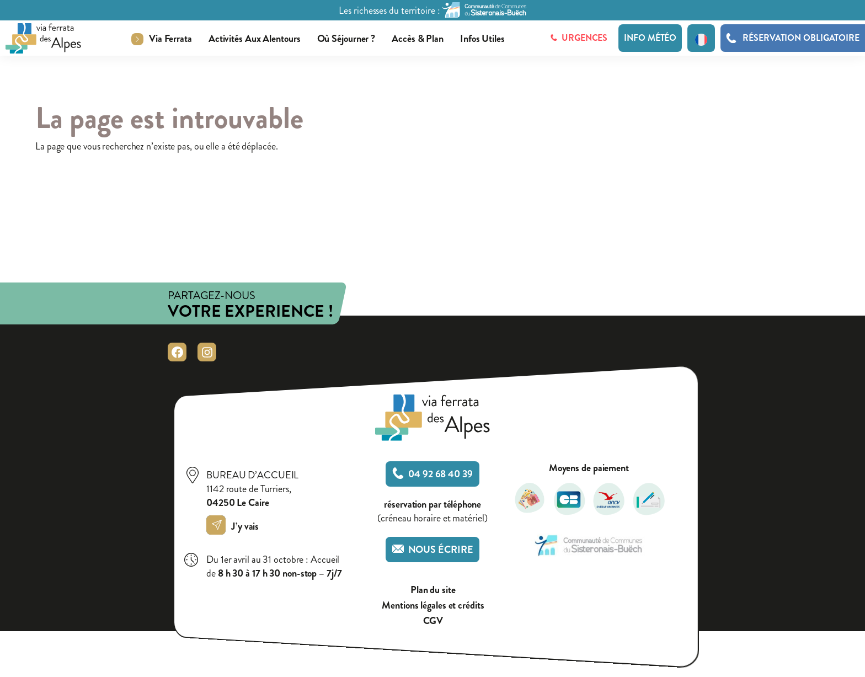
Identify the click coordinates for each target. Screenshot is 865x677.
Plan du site (433, 590)
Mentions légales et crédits (433, 605)
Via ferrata (170, 38)
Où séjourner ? (346, 38)
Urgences (579, 37)
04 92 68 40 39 (432, 474)
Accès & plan (418, 38)
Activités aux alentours (255, 38)
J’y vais (235, 526)
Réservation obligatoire (801, 38)
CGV (433, 621)
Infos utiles (482, 38)
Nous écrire (432, 549)
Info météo (650, 37)
